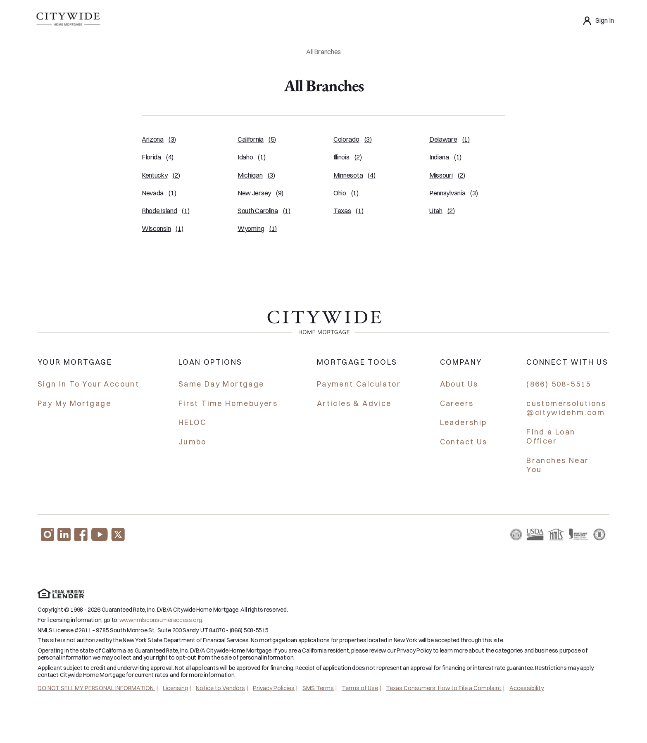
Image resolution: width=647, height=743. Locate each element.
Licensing (175, 688)
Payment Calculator (359, 384)
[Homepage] (67, 20)
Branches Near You (557, 465)
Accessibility (526, 688)
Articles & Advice (354, 403)
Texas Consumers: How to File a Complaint (444, 688)
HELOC (192, 422)
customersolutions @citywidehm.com (566, 408)
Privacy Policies (274, 688)
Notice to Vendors (220, 688)
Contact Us (464, 441)
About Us (459, 384)
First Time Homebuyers (228, 403)
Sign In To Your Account (88, 384)
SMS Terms (318, 688)
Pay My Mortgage (74, 403)
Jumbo (192, 441)
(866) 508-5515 (558, 384)
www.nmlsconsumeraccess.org (160, 620)
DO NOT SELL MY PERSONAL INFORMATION (96, 688)
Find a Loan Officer (550, 436)
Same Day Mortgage (221, 384)
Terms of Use (360, 688)
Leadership (463, 422)
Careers (457, 403)
